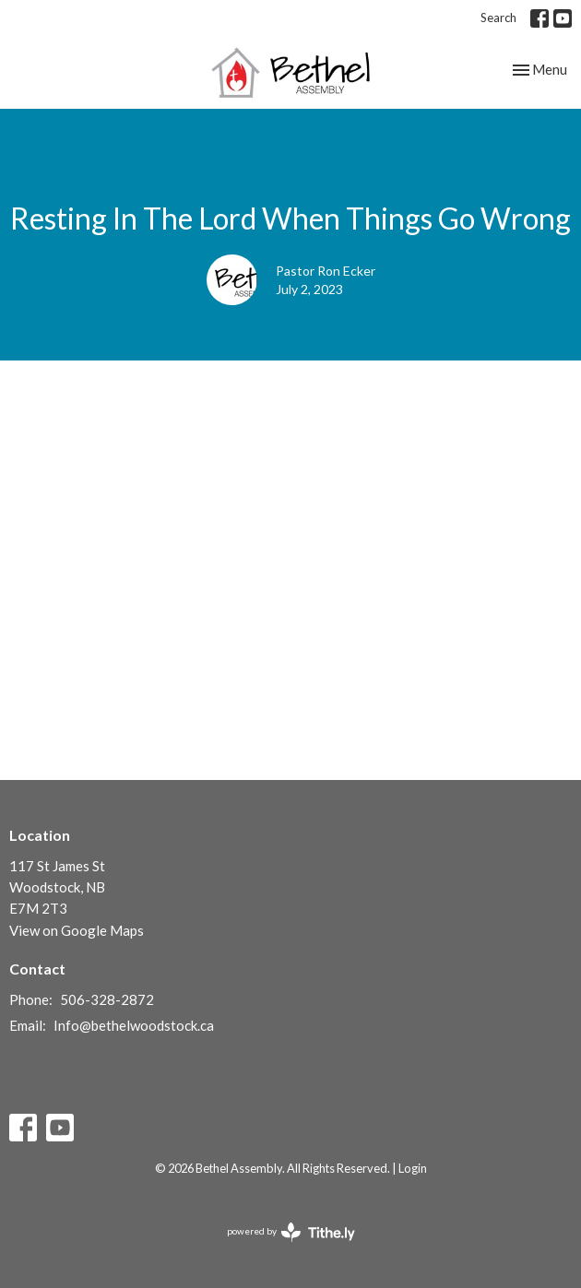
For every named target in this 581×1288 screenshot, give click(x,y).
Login (412, 1168)
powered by (291, 1232)
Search (498, 17)
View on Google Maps (76, 930)
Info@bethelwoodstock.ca (133, 1025)
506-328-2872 (107, 999)
